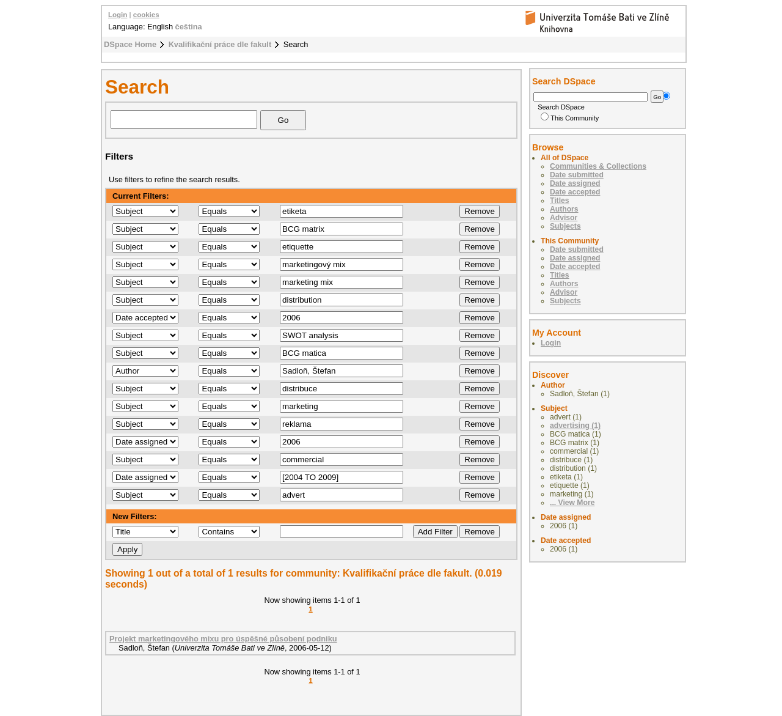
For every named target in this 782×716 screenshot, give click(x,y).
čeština (188, 26)
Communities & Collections (598, 166)
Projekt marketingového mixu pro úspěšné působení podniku (223, 638)
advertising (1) (575, 425)
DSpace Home (130, 44)
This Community (570, 118)
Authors (564, 209)
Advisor (563, 217)
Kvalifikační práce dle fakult (220, 44)
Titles (559, 200)
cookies (146, 14)
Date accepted (575, 192)
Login (117, 14)
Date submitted (577, 175)
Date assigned (575, 183)
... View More (572, 502)
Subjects (565, 226)
